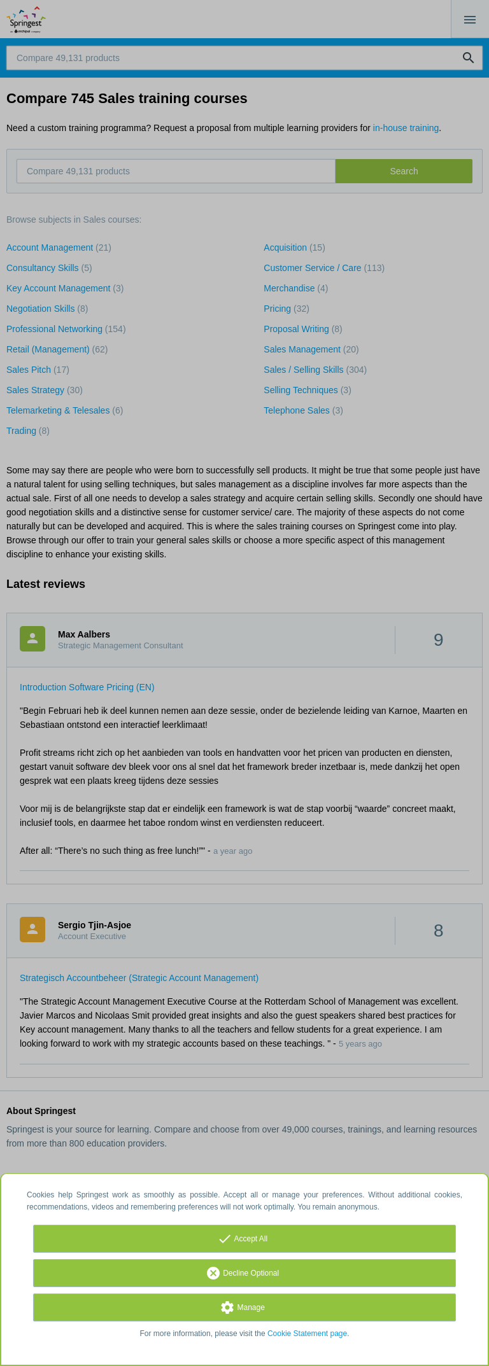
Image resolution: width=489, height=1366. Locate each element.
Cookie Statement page (307, 1333)
